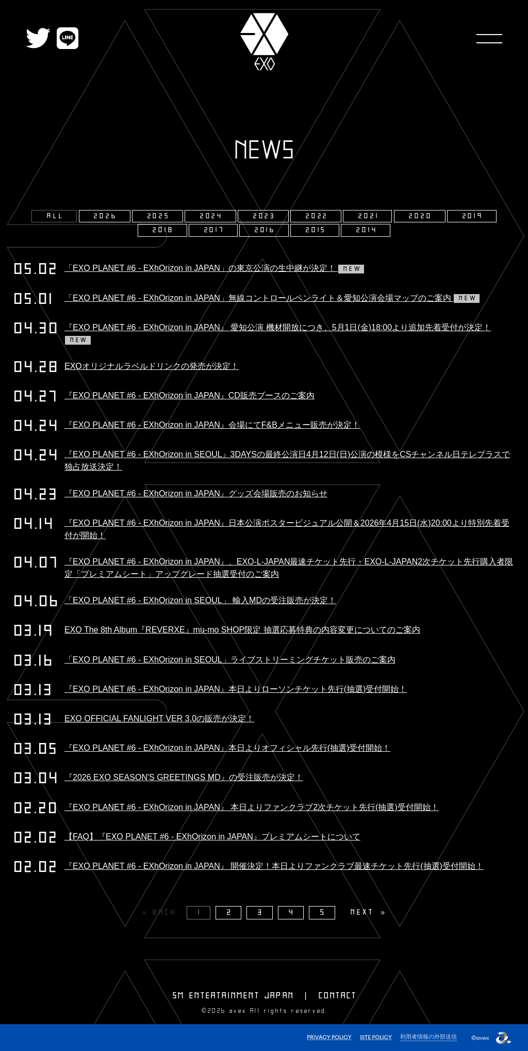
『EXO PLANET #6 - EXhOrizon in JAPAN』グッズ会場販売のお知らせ (195, 493)
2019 (473, 216)
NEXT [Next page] (362, 912)
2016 (265, 230)
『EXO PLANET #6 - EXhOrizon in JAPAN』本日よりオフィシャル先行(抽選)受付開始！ (227, 747)
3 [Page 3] (261, 912)
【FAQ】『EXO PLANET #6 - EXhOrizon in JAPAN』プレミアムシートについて (212, 836)
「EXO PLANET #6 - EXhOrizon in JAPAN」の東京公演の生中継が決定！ (214, 268)
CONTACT (338, 995)
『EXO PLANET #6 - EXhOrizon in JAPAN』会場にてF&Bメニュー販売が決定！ (212, 425)
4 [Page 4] (292, 912)
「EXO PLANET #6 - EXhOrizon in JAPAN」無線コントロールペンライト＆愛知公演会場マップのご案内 (272, 298)
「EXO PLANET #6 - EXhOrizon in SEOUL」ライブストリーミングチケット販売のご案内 (229, 659)
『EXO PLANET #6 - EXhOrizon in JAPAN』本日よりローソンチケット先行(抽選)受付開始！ (235, 689)
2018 (163, 230)
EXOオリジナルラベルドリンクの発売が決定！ (151, 366)
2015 (316, 230)
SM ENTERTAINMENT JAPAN (233, 995)
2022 (317, 216)
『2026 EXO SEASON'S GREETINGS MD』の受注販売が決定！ (183, 777)
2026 (105, 216)
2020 (420, 216)
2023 (264, 216)
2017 (214, 230)
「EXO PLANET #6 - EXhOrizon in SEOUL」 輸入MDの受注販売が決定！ (200, 600)
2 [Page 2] (230, 912)
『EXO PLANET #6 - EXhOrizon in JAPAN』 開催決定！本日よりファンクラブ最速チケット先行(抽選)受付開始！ (274, 866)
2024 (211, 216)
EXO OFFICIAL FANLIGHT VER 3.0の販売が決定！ (159, 718)
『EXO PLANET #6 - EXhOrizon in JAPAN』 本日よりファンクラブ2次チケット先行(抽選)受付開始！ (251, 807)
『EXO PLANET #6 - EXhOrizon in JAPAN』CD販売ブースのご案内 (189, 395)
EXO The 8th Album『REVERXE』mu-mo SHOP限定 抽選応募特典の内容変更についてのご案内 (242, 629)
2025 (158, 216)
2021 (368, 216)
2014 (366, 230)
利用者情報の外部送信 (428, 1036)
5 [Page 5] (323, 912)
